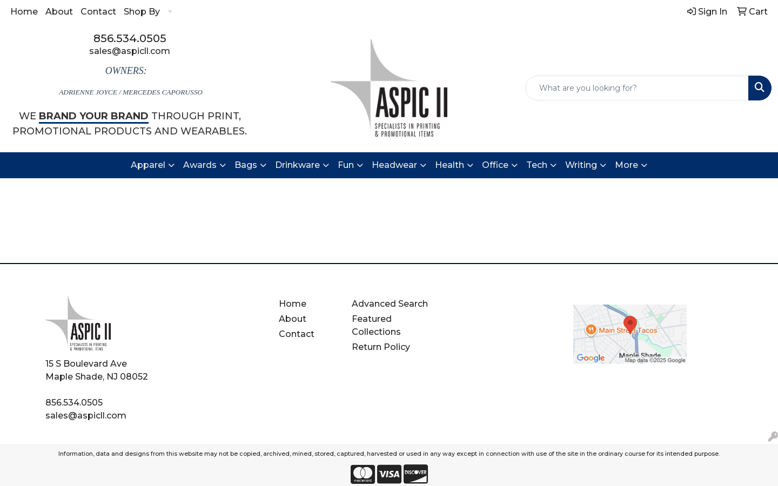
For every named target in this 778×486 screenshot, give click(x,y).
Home (24, 11)
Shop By (142, 11)
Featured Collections (376, 325)
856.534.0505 (129, 38)
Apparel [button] (148, 165)
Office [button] (495, 165)
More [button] (626, 165)
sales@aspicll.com (129, 51)
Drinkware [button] (297, 165)
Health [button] (449, 165)
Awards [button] (200, 165)
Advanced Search (390, 304)
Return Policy (381, 347)
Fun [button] (346, 165)
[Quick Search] (637, 88)
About (59, 11)
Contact (98, 11)
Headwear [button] (394, 165)
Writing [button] (581, 165)
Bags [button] (245, 165)
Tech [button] (536, 165)
